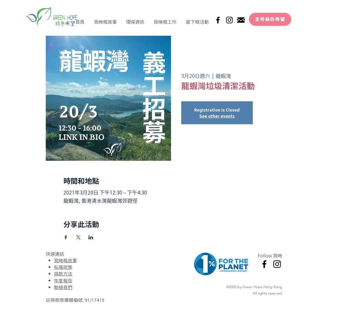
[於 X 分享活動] (78, 237)
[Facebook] (217, 20)
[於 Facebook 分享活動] (65, 237)
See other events (217, 116)
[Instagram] (229, 20)
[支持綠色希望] (270, 19)
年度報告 (63, 280)
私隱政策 (63, 267)
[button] (105, 19)
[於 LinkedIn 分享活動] (90, 237)
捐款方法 (63, 273)
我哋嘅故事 (65, 260)
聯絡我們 (63, 287)
